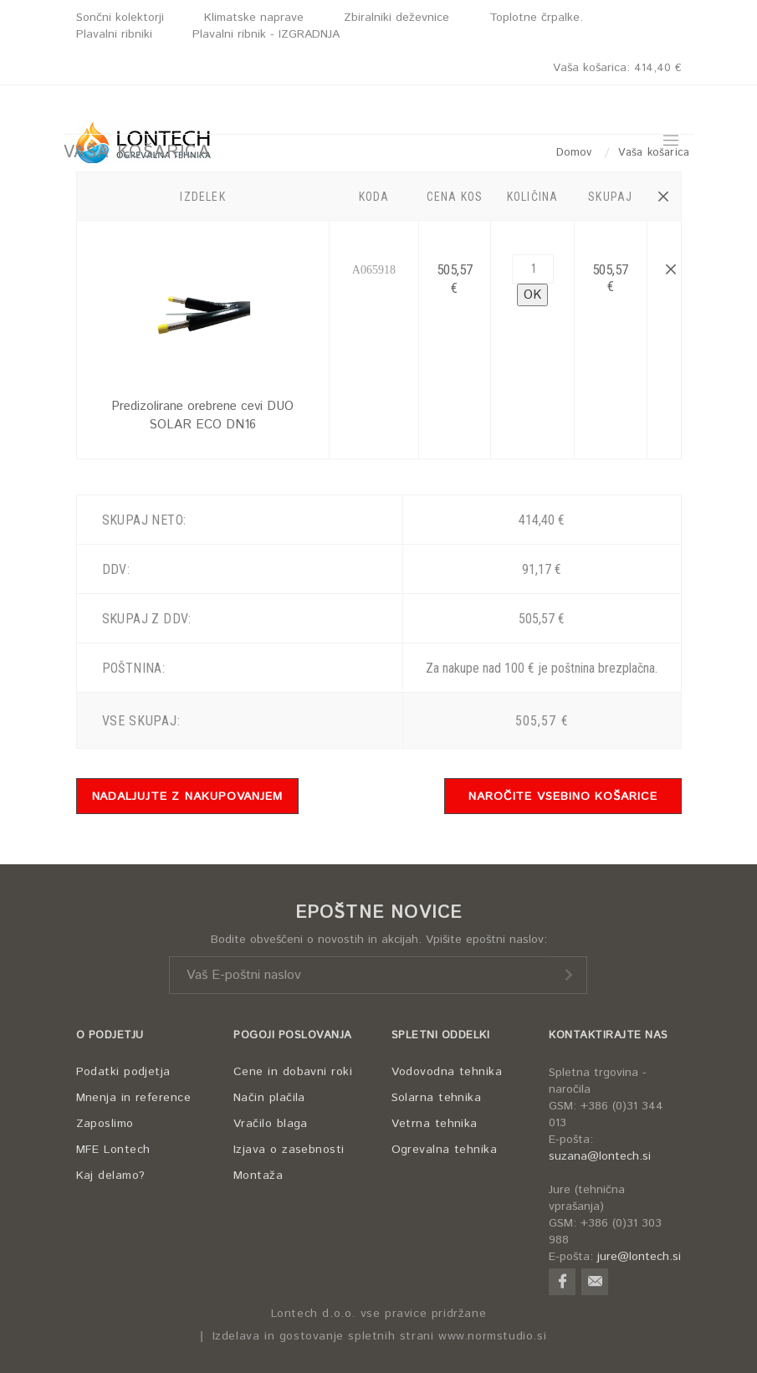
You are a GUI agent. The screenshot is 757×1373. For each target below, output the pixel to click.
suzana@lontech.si (600, 1156)
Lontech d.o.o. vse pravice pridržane (379, 1314)
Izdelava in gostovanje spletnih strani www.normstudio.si (379, 1336)
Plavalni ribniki (114, 34)
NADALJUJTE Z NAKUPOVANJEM (188, 796)
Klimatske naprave (254, 17)
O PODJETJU (110, 1035)
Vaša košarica (617, 67)
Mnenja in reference (134, 1097)
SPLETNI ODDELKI (440, 1035)
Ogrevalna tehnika (444, 1149)
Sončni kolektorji (120, 17)
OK (532, 295)
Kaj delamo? (111, 1175)
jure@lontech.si (639, 1256)
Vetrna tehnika (434, 1123)
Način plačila (269, 1097)
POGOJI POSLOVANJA (292, 1035)
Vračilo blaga (270, 1123)
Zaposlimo (105, 1123)
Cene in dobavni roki (292, 1071)
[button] (664, 196)
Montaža (258, 1175)
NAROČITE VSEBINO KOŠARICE (562, 796)
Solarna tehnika (436, 1097)
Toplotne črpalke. (536, 17)
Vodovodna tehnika (447, 1071)
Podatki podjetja (123, 1071)
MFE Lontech (113, 1149)
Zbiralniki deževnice (396, 17)
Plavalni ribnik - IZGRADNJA (266, 34)
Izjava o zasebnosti (289, 1149)
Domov (576, 153)
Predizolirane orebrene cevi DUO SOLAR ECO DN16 (202, 415)
